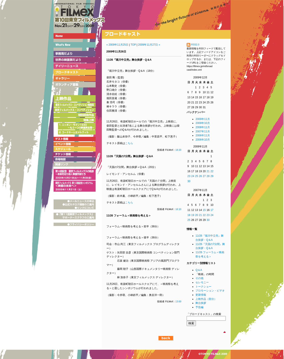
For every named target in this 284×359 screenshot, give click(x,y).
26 (200, 176)
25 (196, 176)
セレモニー (202, 282)
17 (212, 210)
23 (188, 176)
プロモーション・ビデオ (210, 290)
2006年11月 (202, 135)
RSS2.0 (193, 44)
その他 (199, 278)
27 (204, 176)
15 (204, 210)
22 (212, 171)
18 (188, 215)
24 (192, 176)
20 (196, 215)
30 (188, 181)
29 (212, 176)
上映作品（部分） (206, 299)
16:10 (178, 209)
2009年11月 (202, 119)
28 (208, 176)
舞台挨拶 (200, 303)
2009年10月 (202, 123)
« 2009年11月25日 (117, 44)
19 (192, 215)
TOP (133, 44)
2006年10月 (202, 139)
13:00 (178, 301)
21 (208, 171)
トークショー (203, 286)
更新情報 (200, 294)
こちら (129, 143)
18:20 (178, 150)
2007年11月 (202, 131)
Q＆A (198, 270)
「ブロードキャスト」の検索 (204, 314)
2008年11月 (202, 127)
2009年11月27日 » (149, 44)
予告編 (199, 307)
